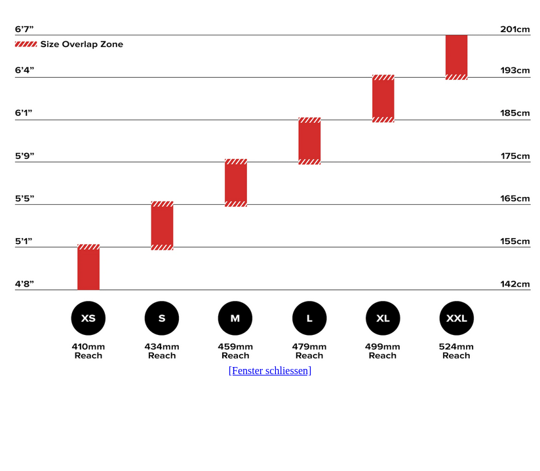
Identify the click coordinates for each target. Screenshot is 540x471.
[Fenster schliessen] (270, 370)
